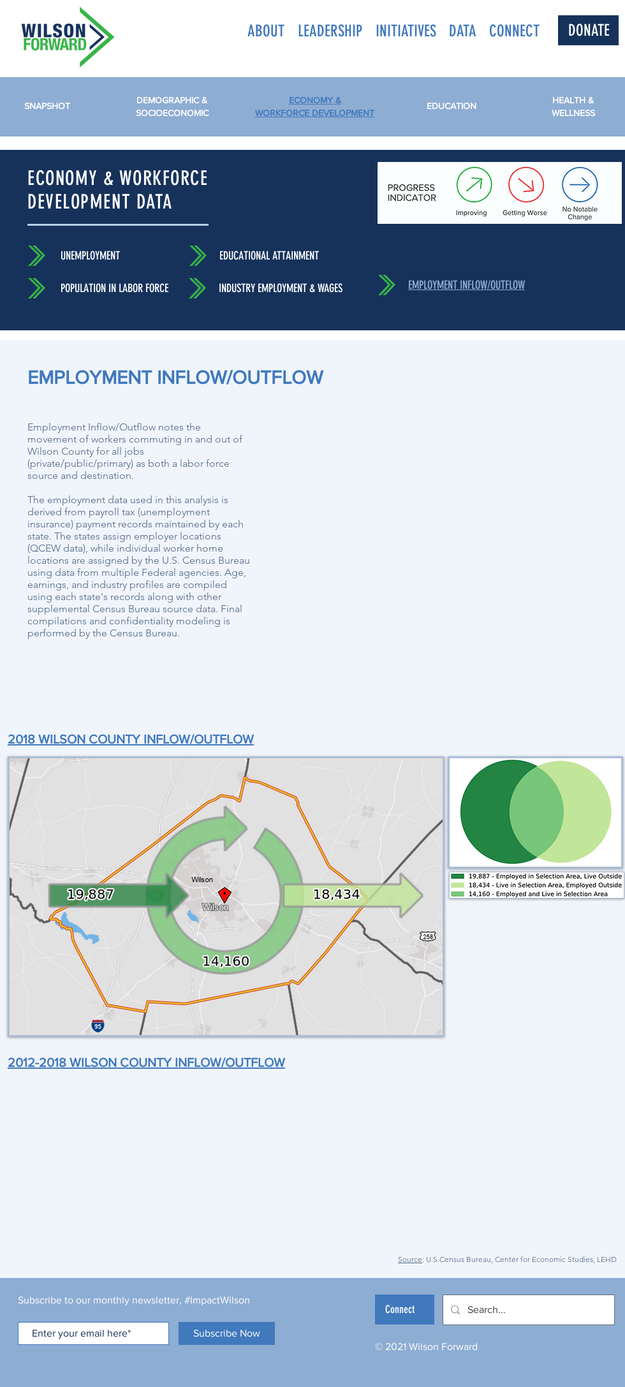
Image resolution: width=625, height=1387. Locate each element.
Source (410, 1259)
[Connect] (404, 1310)
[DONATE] (588, 30)
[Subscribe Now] (227, 1333)
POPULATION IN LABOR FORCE (114, 288)
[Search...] (527, 1310)
